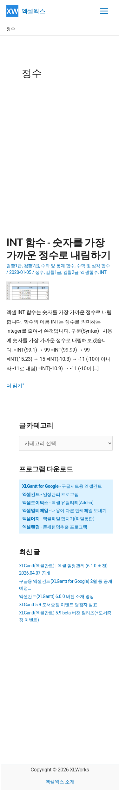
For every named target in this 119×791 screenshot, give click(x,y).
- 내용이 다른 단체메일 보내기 (64, 510)
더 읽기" (15, 385)
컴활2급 (31, 266)
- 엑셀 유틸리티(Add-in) (58, 502)
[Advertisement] (59, 170)
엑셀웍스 (33, 11)
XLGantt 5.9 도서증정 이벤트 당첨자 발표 (58, 604)
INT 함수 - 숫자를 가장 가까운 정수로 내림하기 (58, 248)
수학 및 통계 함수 (58, 266)
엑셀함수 (89, 272)
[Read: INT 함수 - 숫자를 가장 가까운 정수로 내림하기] (30, 290)
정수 (39, 272)
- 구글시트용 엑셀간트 (62, 486)
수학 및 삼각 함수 (93, 266)
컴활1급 (14, 266)
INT (103, 272)
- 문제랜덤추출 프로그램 (54, 526)
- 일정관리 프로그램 (50, 494)
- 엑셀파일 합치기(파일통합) (58, 518)
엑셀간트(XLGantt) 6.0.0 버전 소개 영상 (56, 596)
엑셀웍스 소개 (60, 782)
